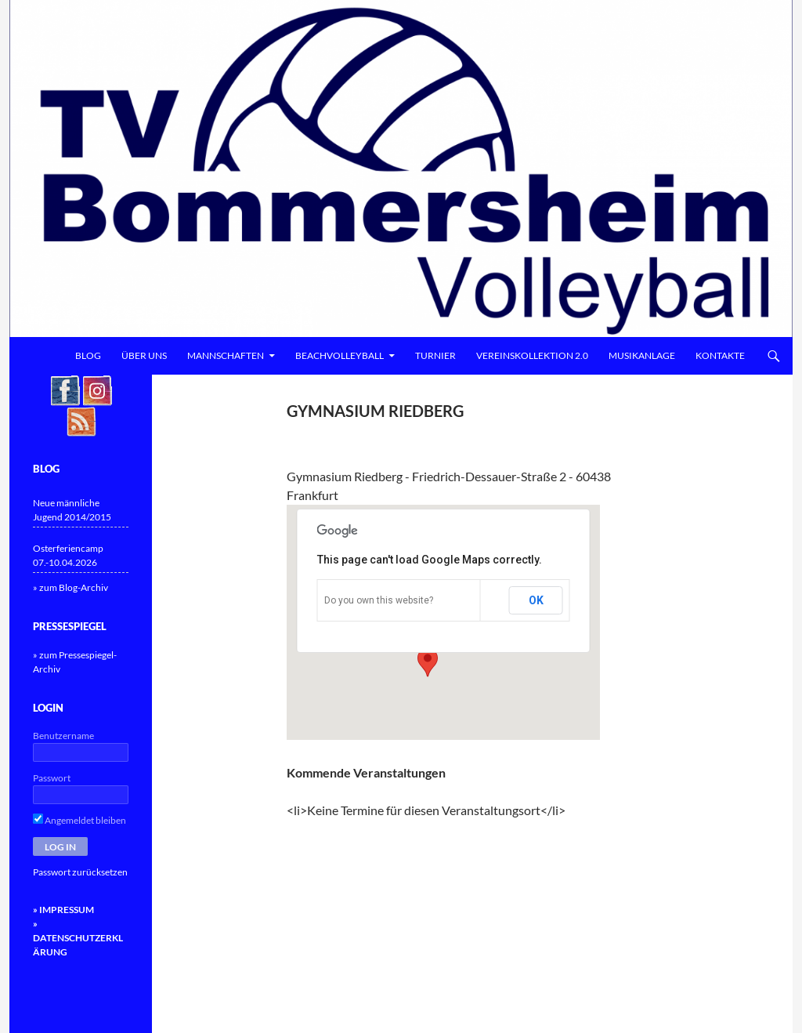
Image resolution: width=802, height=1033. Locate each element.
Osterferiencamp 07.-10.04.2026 (68, 555)
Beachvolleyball (339, 355)
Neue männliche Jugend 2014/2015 (72, 510)
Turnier (435, 355)
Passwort (51, 778)
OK (536, 600)
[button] (427, 662)
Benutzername (63, 735)
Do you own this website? (378, 600)
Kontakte (720, 355)
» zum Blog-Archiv (70, 587)
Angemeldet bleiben (79, 820)
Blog (88, 355)
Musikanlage (642, 355)
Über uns (144, 355)
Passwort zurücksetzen (80, 872)
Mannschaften (225, 355)
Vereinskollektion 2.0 (532, 355)
